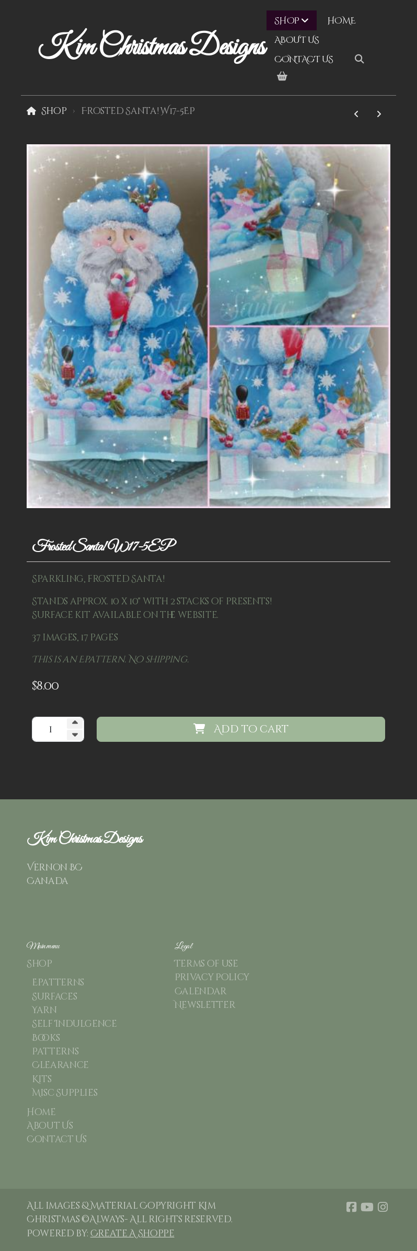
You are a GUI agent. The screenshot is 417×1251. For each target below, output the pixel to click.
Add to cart (240, 729)
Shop (54, 111)
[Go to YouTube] (367, 1207)
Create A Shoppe (132, 1233)
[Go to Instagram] (382, 1207)
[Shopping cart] (282, 77)
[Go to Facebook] (351, 1207)
